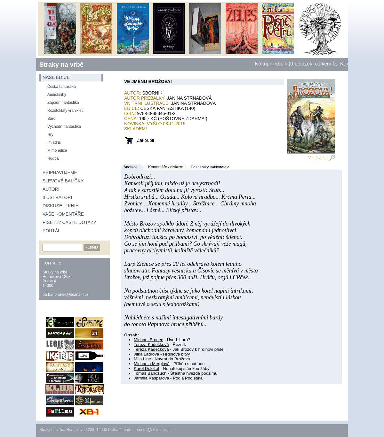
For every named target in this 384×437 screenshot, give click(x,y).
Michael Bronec (148, 339)
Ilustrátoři (57, 197)
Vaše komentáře (63, 214)
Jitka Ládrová (146, 354)
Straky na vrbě (61, 64)
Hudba (53, 158)
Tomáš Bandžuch (150, 373)
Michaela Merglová (152, 363)
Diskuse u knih (61, 205)
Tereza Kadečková (151, 344)
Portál (51, 230)
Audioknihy (56, 94)
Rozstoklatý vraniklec (65, 110)
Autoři (51, 189)
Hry (50, 134)
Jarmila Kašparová (151, 378)
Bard (51, 118)
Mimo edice (57, 150)
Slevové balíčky (63, 180)
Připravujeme (60, 172)
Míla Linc (142, 358)
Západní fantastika (63, 102)
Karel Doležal (146, 368)
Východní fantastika (64, 126)
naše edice (56, 77)
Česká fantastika (61, 86)
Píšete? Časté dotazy (69, 222)
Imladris (54, 142)
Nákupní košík (271, 63)
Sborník (152, 93)
